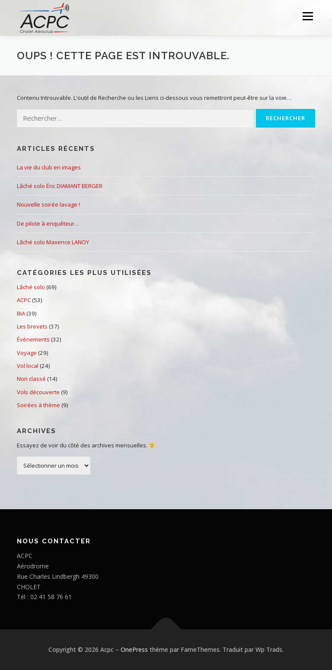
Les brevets (32, 326)
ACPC (24, 300)
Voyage (27, 353)
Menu (307, 16)
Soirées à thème (38, 405)
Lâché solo (31, 287)
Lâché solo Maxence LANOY (53, 242)
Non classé (31, 379)
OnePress (134, 649)
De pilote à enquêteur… (48, 223)
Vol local (27, 366)
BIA (21, 313)
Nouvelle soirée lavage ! (48, 204)
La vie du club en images (49, 167)
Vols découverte (38, 392)
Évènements (33, 339)
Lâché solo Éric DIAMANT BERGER (59, 186)
